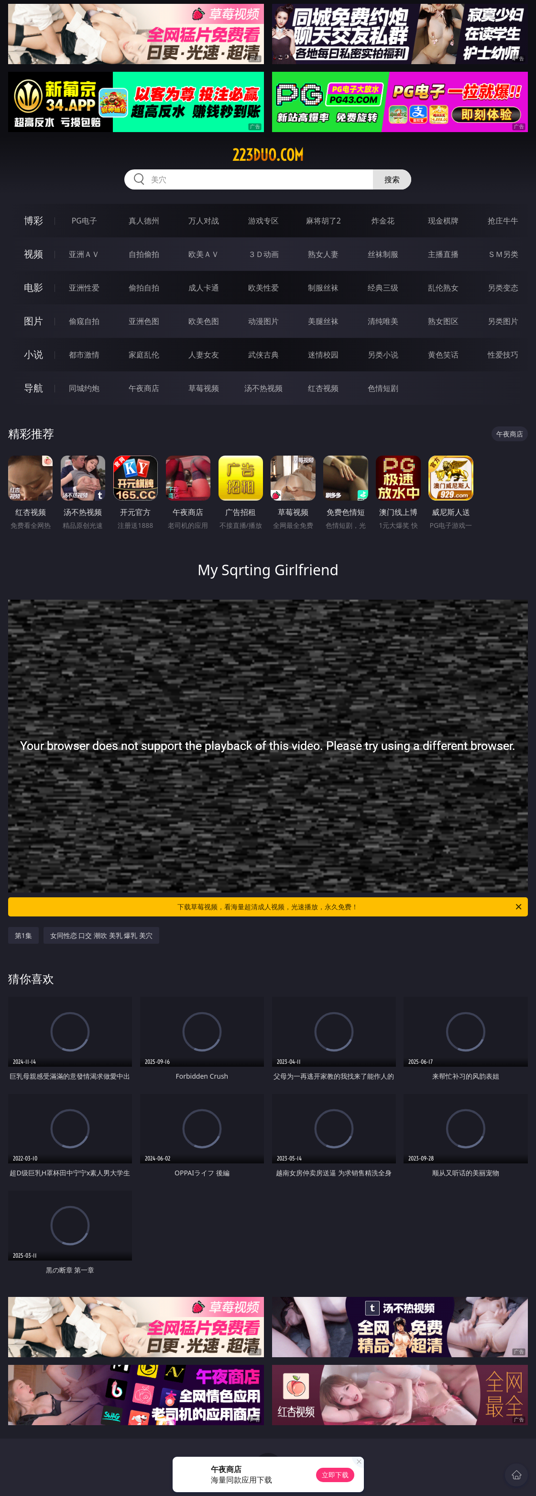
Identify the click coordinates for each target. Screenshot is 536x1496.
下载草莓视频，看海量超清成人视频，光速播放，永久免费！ (350, 907)
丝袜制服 (383, 254)
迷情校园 (323, 354)
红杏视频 (323, 388)
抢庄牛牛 (503, 220)
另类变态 (503, 287)
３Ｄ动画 (263, 254)
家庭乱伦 (144, 354)
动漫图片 (263, 321)
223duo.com (268, 155)
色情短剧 (383, 388)
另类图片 (503, 321)
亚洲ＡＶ (84, 254)
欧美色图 (203, 321)
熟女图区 (443, 321)
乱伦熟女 (443, 287)
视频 (33, 253)
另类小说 (383, 354)
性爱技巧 (503, 354)
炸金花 (383, 220)
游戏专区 (263, 220)
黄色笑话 (443, 354)
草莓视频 (203, 388)
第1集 (23, 935)
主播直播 (443, 254)
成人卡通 (203, 287)
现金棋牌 (443, 220)
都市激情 (84, 354)
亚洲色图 (144, 321)
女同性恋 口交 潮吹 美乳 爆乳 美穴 (101, 935)
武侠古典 (263, 354)
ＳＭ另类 (503, 254)
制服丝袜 (323, 287)
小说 (33, 354)
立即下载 (335, 1474)
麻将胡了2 (323, 220)
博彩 (33, 220)
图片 (33, 320)
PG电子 (84, 220)
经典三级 (383, 287)
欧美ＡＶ (203, 254)
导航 (33, 387)
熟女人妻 (323, 254)
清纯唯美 (383, 321)
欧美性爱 (263, 287)
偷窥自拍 (84, 321)
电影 (33, 287)
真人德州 (144, 220)
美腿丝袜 (323, 321)
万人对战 (203, 220)
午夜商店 (144, 388)
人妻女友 (203, 354)
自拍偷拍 (144, 254)
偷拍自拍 (144, 287)
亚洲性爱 (84, 287)
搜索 (392, 179)
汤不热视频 (263, 388)
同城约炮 (84, 388)
